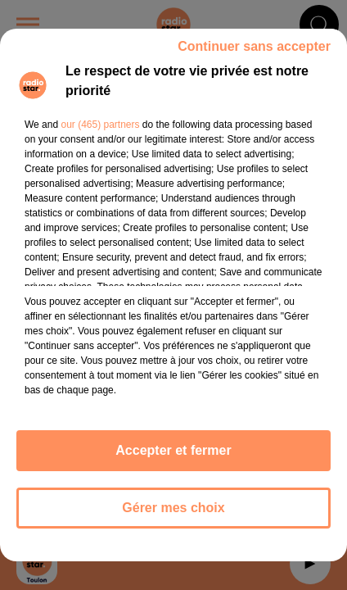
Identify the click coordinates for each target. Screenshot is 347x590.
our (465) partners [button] (100, 124)
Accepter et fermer (173, 450)
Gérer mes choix (173, 508)
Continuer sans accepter (254, 46)
